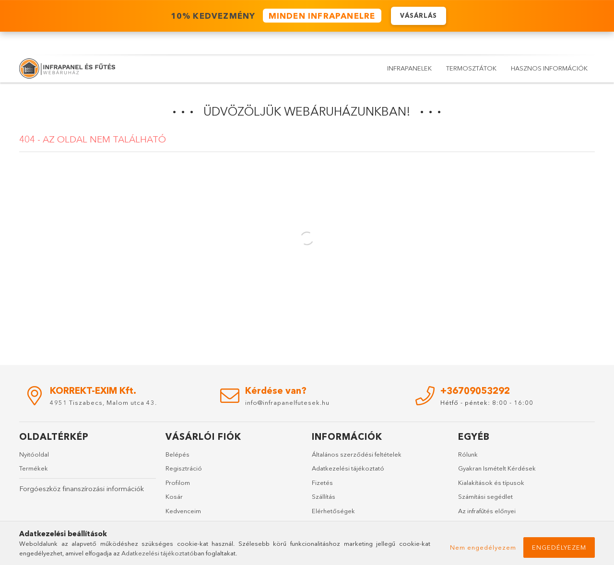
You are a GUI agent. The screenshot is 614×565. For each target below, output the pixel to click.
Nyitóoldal (34, 454)
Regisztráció (183, 468)
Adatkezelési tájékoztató (348, 468)
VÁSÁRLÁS (418, 16)
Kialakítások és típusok (491, 482)
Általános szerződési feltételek (356, 454)
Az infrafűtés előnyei (487, 511)
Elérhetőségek (333, 511)
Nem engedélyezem (483, 547)
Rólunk (468, 454)
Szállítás (323, 496)
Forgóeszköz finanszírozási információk (81, 488)
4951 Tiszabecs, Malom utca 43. (103, 402)
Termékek (33, 468)
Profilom (177, 482)
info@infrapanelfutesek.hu (287, 402)
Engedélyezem (559, 547)
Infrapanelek (409, 68)
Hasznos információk (549, 68)
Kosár (174, 496)
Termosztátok (471, 68)
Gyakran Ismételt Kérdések (497, 468)
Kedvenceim (183, 511)
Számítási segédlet (485, 496)
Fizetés (322, 482)
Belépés (177, 454)
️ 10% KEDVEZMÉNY (274, 16)
